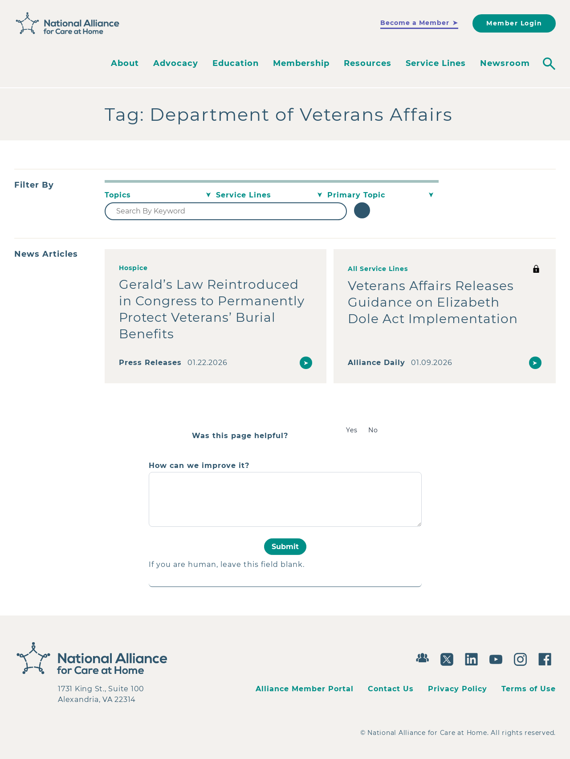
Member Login (514, 23)
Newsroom (505, 63)
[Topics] (160, 195)
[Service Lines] (271, 195)
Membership (301, 63)
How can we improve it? (199, 466)
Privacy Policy (457, 689)
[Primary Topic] (383, 195)
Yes (352, 430)
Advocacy (175, 63)
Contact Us (391, 689)
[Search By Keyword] (226, 211)
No (373, 430)
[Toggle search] (549, 64)
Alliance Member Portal (305, 689)
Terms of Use (528, 689)
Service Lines (436, 63)
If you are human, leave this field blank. (227, 564)
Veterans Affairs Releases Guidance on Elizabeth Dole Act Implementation (433, 302)
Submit (285, 546)
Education (235, 63)
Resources (367, 63)
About (125, 63)
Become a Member (414, 23)
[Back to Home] (67, 23)
